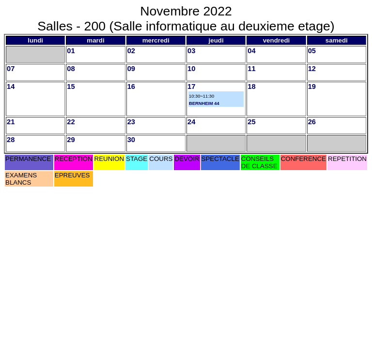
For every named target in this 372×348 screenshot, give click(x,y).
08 (71, 68)
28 (11, 140)
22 (71, 122)
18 (251, 86)
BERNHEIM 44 (204, 103)
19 (312, 86)
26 (312, 122)
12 (312, 68)
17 (191, 86)
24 (191, 122)
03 (191, 51)
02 (131, 51)
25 (251, 122)
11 (251, 68)
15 (71, 86)
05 (312, 51)
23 (131, 122)
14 (11, 86)
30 (131, 140)
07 (11, 68)
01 (71, 51)
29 (71, 140)
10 (191, 68)
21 (11, 122)
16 (131, 86)
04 (251, 51)
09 (131, 68)
